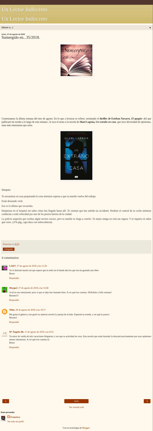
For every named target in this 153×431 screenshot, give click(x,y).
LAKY (12, 266)
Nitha (12, 310)
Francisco (15, 417)
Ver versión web (76, 407)
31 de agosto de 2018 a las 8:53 (39, 332)
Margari (13, 288)
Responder (14, 278)
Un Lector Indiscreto (24, 9)
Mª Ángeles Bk (16, 332)
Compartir (8, 249)
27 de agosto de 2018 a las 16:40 (33, 288)
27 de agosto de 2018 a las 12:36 (32, 266)
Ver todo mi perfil (15, 421)
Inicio (76, 401)
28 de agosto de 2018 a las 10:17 (31, 310)
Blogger (86, 428)
